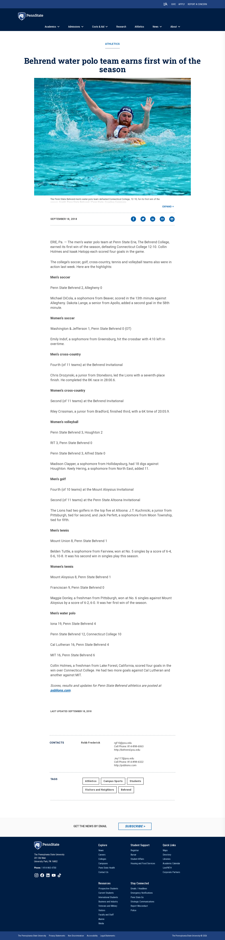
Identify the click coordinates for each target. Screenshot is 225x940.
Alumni (101, 919)
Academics (50, 26)
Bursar (133, 854)
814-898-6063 (135, 746)
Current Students (106, 892)
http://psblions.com (125, 765)
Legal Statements (107, 936)
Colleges (102, 859)
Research (121, 26)
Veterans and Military (107, 906)
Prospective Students (108, 888)
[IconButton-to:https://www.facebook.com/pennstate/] (42, 875)
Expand (167, 206)
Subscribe (134, 826)
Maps (165, 850)
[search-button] (165, 4)
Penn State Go (137, 897)
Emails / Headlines (139, 888)
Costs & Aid (98, 26)
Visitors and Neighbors (99, 789)
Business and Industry (108, 901)
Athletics (139, 26)
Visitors (101, 910)
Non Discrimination (76, 936)
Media (101, 923)
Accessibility (92, 936)
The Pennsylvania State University (32, 936)
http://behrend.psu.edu (127, 749)
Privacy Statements (57, 936)
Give (173, 4)
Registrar (135, 850)
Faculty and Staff (106, 914)
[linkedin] (152, 219)
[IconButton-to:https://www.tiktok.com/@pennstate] (59, 875)
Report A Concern (197, 4)
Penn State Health (106, 867)
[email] (162, 219)
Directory (167, 854)
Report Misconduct (139, 906)
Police (133, 910)
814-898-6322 (135, 761)
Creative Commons (115, 202)
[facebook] (133, 219)
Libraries (166, 859)
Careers (101, 854)
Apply (182, 4)
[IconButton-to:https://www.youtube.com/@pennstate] (53, 875)
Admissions (74, 26)
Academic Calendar (171, 863)
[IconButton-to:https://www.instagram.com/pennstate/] (36, 875)
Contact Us (103, 872)
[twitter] (143, 219)
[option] (45, 868)
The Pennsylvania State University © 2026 (189, 936)
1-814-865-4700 (48, 867)
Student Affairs (137, 859)
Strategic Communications (142, 901)
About (173, 26)
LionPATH (167, 867)
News (155, 26)
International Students (108, 897)
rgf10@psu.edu (123, 742)
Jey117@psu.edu (124, 758)
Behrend (126, 789)
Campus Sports (113, 781)
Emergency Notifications (142, 892)
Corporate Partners (171, 872)
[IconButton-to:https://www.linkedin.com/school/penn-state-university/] (48, 875)
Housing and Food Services (143, 863)
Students (135, 781)
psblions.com (60, 690)
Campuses (103, 863)
